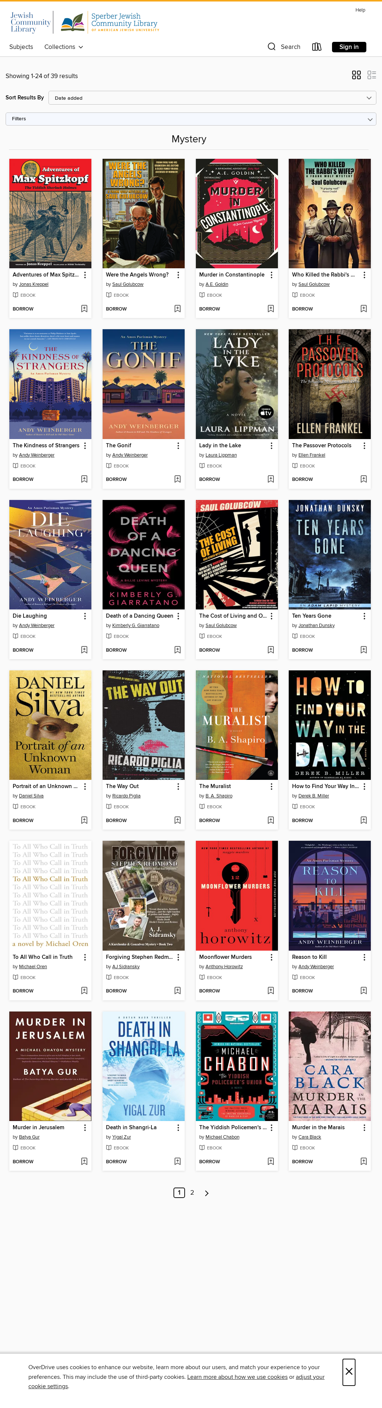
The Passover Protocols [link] (321, 445)
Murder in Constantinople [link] (231, 275)
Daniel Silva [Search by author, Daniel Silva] (31, 796)
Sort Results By (25, 97)
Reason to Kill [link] (309, 957)
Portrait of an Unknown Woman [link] (47, 786)
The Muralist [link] (215, 786)
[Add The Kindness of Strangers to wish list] (84, 480)
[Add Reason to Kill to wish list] (363, 991)
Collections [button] (64, 47)
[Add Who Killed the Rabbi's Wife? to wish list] (363, 309)
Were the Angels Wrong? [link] (137, 275)
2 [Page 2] (192, 1193)
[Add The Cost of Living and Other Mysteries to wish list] (270, 650)
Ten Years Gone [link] (311, 616)
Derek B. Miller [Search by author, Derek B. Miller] (313, 796)
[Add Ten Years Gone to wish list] (363, 650)
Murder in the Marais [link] (318, 1127)
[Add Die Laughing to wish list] (84, 650)
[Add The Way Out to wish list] (177, 821)
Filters (19, 119)
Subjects (21, 47)
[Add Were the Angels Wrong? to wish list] (177, 309)
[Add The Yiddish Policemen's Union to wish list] (270, 1162)
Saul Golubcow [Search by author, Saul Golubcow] (128, 284)
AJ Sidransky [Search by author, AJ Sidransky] (126, 967)
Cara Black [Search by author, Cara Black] (309, 1137)
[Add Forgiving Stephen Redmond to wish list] (177, 991)
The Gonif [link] (118, 445)
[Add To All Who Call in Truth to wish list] (84, 991)
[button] (283, 48)
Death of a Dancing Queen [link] (139, 616)
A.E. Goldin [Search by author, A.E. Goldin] (217, 284)
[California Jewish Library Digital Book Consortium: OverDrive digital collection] (84, 22)
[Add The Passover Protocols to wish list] (363, 480)
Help (360, 10)
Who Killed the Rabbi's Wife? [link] (326, 275)
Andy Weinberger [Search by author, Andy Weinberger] (36, 455)
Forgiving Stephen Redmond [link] (140, 957)
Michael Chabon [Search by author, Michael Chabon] (222, 1137)
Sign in (349, 47)
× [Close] (349, 1372)
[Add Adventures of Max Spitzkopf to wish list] (84, 309)
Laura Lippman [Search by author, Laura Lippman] (221, 455)
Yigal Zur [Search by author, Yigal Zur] (121, 1137)
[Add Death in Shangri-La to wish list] (177, 1162)
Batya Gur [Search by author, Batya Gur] (29, 1137)
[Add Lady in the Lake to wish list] (270, 480)
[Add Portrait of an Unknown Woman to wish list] (84, 821)
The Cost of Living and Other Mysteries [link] (233, 616)
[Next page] (207, 1192)
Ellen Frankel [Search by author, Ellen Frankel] (311, 455)
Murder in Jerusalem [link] (38, 1127)
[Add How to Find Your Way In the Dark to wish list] (363, 821)
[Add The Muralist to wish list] (270, 821)
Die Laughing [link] (30, 616)
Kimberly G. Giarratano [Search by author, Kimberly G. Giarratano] (135, 626)
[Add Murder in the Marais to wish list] (363, 1162)
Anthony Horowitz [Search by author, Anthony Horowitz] (224, 967)
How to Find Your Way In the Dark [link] (326, 786)
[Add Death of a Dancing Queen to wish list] (177, 650)
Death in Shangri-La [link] (131, 1127)
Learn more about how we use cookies (237, 1377)
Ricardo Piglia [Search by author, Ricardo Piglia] (126, 796)
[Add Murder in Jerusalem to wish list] (84, 1162)
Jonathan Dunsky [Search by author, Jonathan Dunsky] (316, 626)
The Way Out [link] (122, 786)
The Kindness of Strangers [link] (46, 445)
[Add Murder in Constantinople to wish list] (270, 309)
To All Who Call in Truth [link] (43, 957)
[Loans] (317, 48)
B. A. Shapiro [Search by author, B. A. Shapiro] (219, 796)
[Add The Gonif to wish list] (177, 480)
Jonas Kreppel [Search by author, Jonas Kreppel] (33, 284)
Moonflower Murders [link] (225, 957)
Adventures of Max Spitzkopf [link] (47, 275)
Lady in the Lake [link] (220, 445)
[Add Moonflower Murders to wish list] (270, 991)
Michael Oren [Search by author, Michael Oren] (33, 967)
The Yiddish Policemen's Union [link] (233, 1127)
